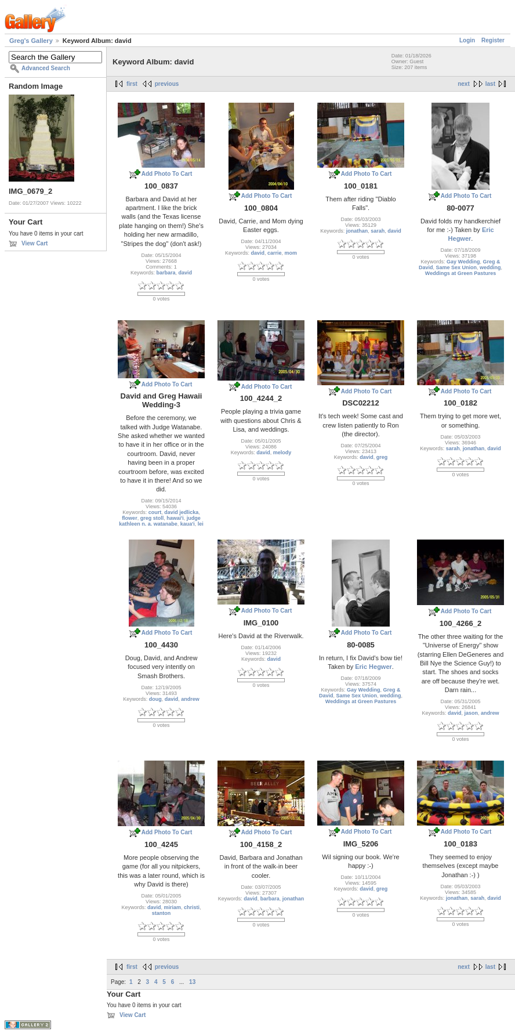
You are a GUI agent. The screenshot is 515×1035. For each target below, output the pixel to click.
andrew (190, 699)
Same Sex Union (456, 267)
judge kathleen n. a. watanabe (160, 521)
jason (471, 713)
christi (192, 907)
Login (467, 40)
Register (493, 40)
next (464, 84)
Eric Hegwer (373, 666)
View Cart (34, 243)
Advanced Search (45, 68)
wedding (490, 267)
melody (282, 452)
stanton (161, 913)
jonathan (357, 231)
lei (201, 524)
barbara (165, 273)
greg (382, 457)
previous (167, 84)
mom (291, 253)
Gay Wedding (463, 262)
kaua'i (187, 524)
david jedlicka (181, 512)
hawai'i (175, 518)
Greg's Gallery (31, 40)
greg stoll (152, 518)
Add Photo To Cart (167, 174)
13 (192, 982)
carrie (274, 253)
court (155, 512)
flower (129, 518)
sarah (378, 231)
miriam (173, 907)
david (186, 273)
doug (155, 699)
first (131, 84)
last (490, 84)
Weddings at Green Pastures (460, 273)
